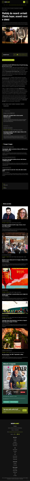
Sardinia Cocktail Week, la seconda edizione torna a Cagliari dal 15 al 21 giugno (14, 294)
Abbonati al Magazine (14, 401)
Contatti (15, 440)
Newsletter (15, 442)
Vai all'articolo (6, 401)
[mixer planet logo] (15, 423)
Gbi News (15, 463)
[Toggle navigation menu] (3, 2)
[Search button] (27, 2)
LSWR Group (15, 472)
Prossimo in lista (6, 125)
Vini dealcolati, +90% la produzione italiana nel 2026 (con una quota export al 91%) (14, 149)
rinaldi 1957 (3, 350)
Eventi (15, 454)
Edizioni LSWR (15, 470)
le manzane (7, 167)
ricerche (8, 8)
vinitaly (5, 8)
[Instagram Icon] (14, 434)
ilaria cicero (13, 157)
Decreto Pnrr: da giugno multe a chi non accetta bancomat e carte (13, 116)
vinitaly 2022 (21, 8)
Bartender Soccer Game (5, 315)
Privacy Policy (15, 445)
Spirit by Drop (15, 457)
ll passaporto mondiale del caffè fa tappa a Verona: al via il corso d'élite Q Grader (14, 132)
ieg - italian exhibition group (8, 157)
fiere (3, 8)
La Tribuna (15, 475)
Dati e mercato (15, 449)
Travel (15, 452)
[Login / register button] (24, 2)
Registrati (24, 410)
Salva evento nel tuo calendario (8, 60)
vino (9, 167)
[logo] (7, 2)
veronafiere (12, 8)
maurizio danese (16, 8)
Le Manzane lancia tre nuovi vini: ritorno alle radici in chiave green (14, 170)
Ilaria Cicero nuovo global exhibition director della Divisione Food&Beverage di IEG (14, 160)
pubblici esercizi (12, 113)
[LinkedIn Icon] (17, 434)
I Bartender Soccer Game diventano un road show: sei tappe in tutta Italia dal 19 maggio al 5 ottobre (14, 321)
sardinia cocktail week (4, 290)
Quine (15, 473)
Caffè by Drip (15, 459)
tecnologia (5, 113)
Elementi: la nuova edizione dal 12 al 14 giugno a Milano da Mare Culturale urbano (15, 260)
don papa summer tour (8, 350)
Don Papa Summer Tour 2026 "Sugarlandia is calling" (12, 354)
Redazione (9, 134)
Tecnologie (15, 451)
